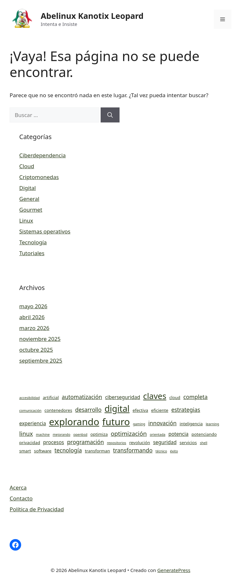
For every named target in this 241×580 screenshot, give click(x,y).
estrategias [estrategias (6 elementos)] (185, 409)
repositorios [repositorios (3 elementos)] (116, 443)
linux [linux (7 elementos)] (26, 433)
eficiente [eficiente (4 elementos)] (159, 410)
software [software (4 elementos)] (43, 451)
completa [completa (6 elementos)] (195, 397)
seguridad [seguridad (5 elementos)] (165, 442)
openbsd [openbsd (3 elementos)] (80, 434)
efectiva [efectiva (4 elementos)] (140, 410)
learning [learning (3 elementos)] (212, 424)
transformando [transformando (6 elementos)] (133, 450)
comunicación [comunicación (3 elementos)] (30, 410)
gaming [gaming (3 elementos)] (139, 424)
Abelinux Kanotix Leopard (92, 15)
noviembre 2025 (40, 338)
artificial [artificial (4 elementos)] (51, 397)
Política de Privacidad (37, 509)
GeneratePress (173, 570)
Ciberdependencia (42, 155)
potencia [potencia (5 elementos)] (178, 433)
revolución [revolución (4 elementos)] (139, 442)
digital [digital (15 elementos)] (116, 408)
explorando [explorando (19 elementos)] (74, 421)
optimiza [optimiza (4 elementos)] (99, 434)
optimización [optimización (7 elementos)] (129, 433)
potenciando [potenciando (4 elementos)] (204, 434)
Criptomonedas (39, 177)
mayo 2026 (33, 306)
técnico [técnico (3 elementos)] (161, 451)
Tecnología (33, 242)
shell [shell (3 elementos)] (203, 443)
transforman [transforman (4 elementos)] (97, 451)
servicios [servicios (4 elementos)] (188, 442)
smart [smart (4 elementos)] (25, 451)
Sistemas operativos (45, 231)
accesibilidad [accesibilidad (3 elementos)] (29, 398)
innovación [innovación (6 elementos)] (162, 423)
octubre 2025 (36, 349)
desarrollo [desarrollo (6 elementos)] (88, 409)
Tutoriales (32, 253)
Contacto (21, 498)
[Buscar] (110, 115)
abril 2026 (32, 317)
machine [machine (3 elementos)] (43, 434)
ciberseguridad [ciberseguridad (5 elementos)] (122, 397)
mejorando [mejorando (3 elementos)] (61, 434)
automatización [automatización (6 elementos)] (82, 397)
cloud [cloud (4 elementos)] (174, 397)
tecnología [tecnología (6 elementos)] (68, 450)
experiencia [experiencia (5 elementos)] (32, 423)
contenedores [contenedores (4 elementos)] (58, 410)
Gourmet (30, 209)
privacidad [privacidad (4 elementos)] (29, 442)
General (29, 198)
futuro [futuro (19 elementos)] (116, 421)
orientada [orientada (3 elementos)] (157, 434)
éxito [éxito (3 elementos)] (174, 451)
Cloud (26, 166)
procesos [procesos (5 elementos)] (53, 442)
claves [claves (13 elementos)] (154, 395)
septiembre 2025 (40, 360)
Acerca (18, 487)
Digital (27, 188)
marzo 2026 (34, 328)
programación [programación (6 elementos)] (85, 442)
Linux (26, 220)
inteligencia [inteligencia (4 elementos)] (191, 424)
